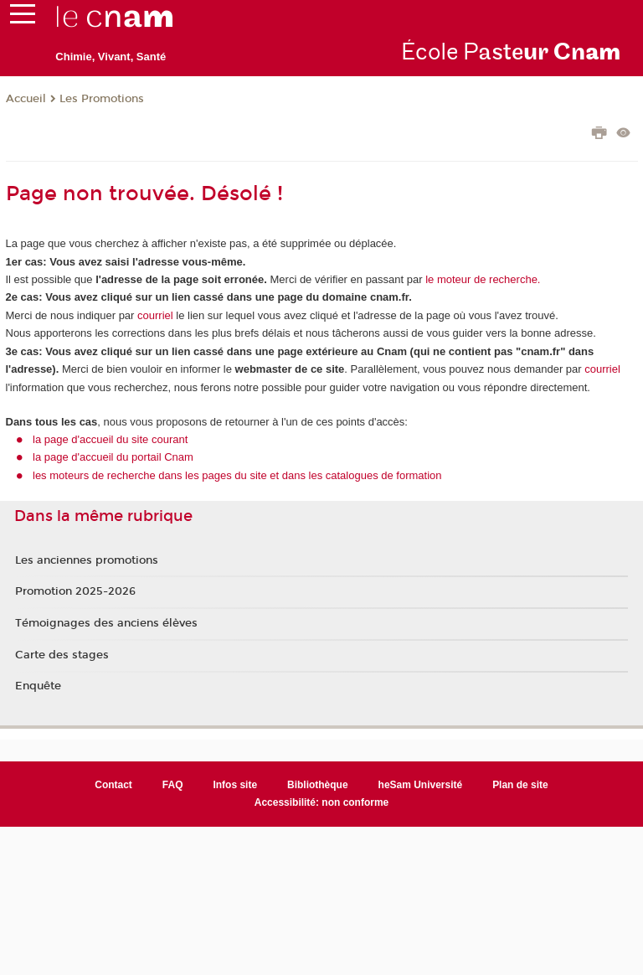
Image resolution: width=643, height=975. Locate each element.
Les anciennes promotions (86, 560)
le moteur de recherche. (482, 279)
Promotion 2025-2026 (75, 591)
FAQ (172, 785)
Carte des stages (62, 655)
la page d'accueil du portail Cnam (113, 457)
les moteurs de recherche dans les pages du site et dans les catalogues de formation (237, 475)
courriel (155, 315)
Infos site (235, 785)
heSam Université (420, 785)
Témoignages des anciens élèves (106, 623)
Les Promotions (101, 99)
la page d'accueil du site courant (110, 439)
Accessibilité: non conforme (322, 802)
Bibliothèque (317, 785)
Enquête (38, 686)
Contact (113, 785)
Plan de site (520, 785)
